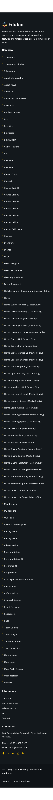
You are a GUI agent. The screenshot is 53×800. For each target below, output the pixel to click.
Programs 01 (10, 565)
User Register (11, 675)
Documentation (10, 703)
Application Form (12, 112)
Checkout (9, 160)
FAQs (6, 256)
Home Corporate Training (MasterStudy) (24, 332)
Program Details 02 (13, 558)
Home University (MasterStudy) (20, 490)
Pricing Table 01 (12, 531)
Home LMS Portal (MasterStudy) (20, 428)
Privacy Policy (11, 545)
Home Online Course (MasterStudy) (22, 455)
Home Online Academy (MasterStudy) (23, 449)
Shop (6, 620)
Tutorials (6, 698)
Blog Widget (10, 139)
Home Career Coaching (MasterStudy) (23, 311)
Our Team (9, 517)
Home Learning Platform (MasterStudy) (24, 414)
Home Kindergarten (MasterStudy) (21, 380)
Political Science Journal (16, 524)
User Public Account (14, 668)
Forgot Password (12, 284)
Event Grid (9, 242)
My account (10, 510)
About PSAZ (10, 84)
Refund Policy (11, 593)
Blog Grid (8, 126)
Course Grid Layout (13, 229)
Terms (6, 781)
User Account (11, 655)
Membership (10, 504)
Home (7, 297)
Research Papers (12, 600)
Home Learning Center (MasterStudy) (23, 401)
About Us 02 (10, 91)
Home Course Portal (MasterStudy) (21, 345)
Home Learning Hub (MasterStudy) (21, 407)
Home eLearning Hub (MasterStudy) (22, 366)
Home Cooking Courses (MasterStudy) (23, 325)
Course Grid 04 (11, 208)
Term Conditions (12, 641)
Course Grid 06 (11, 222)
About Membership (13, 78)
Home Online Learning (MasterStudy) (23, 469)
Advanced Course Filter (15, 98)
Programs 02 (10, 572)
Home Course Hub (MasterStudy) (20, 339)
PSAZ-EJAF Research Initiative (19, 579)
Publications (10, 586)
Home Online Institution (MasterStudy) (23, 462)
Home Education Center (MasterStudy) (23, 359)
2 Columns (9, 57)
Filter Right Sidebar (13, 277)
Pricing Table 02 (12, 538)
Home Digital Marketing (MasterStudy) (23, 352)
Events (7, 249)
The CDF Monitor (12, 648)
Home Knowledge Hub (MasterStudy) (22, 387)
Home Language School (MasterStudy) (23, 394)
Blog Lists (9, 132)
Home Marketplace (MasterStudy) (21, 435)
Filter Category (11, 263)
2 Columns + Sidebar (14, 64)
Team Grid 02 (11, 627)
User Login (9, 662)
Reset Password (12, 607)
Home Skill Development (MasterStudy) (24, 483)
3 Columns (9, 71)
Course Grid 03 (11, 201)
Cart (6, 153)
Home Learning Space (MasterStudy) (22, 421)
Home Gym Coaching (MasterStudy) (22, 373)
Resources (9, 613)
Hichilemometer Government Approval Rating (27, 291)
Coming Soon (10, 174)
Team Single (10, 634)
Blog (6, 119)
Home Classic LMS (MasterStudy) (20, 318)
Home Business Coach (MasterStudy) (22, 304)
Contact (8, 181)
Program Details (12, 552)
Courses (8, 235)
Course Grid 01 (11, 187)
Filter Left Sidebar (13, 270)
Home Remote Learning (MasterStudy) (23, 476)
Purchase (25, 781)
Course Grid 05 (11, 215)
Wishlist (8, 682)
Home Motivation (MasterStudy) (20, 442)
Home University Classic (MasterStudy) (23, 497)
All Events (9, 105)
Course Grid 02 (11, 194)
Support (6, 718)
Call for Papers (11, 146)
